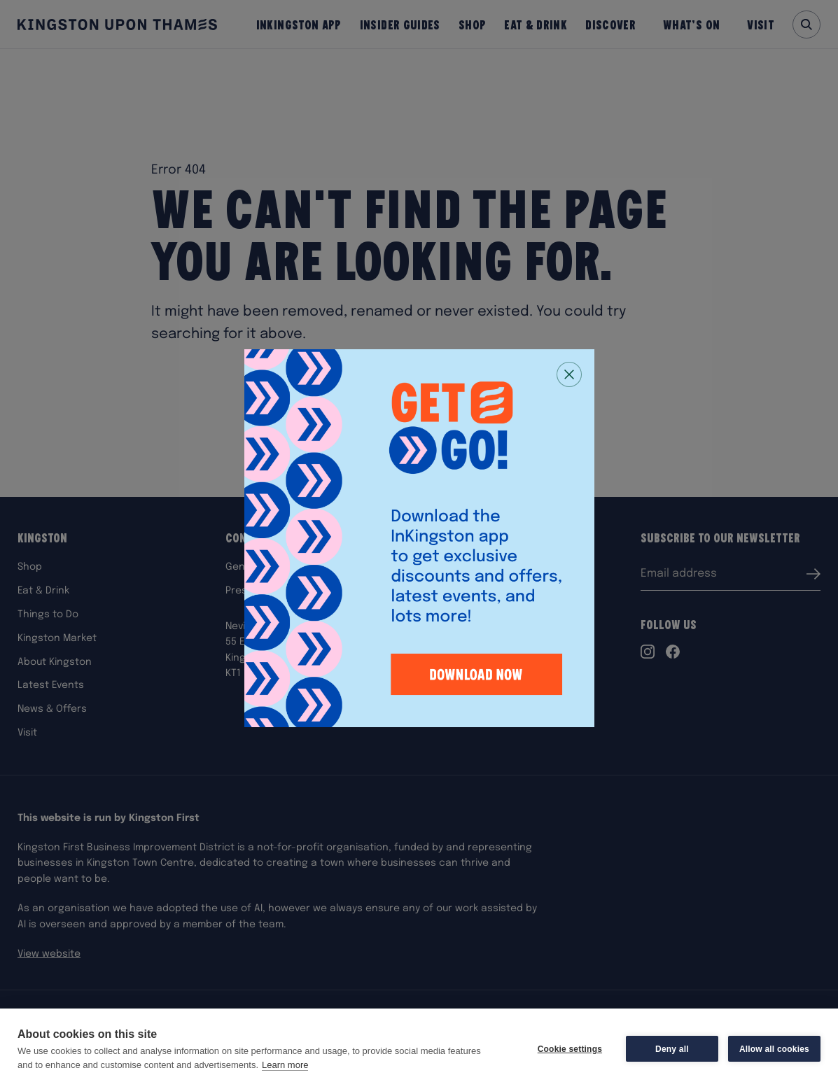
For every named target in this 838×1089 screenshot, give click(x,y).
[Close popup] (569, 374)
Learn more (285, 1065)
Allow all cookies (774, 1049)
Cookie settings (570, 1049)
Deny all (672, 1049)
